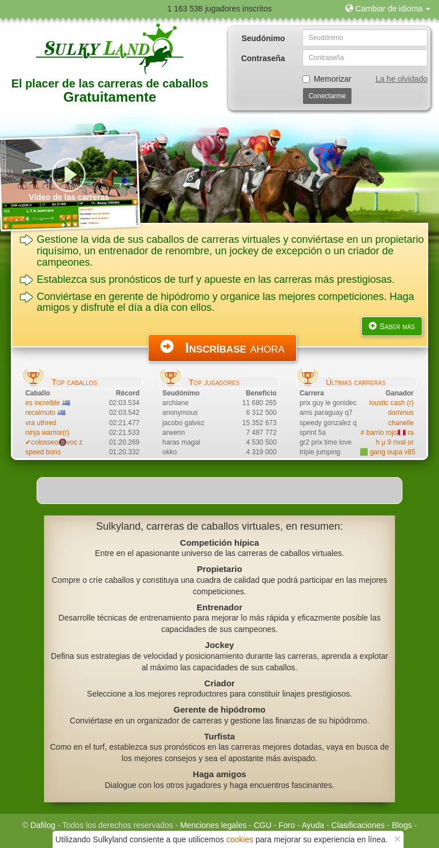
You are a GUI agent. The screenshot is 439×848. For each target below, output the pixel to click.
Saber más (392, 326)
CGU (263, 825)
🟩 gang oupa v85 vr (391, 452)
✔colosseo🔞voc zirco (59, 442)
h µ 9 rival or (394, 442)
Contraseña (263, 58)
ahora (222, 347)
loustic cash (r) (391, 403)
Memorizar (327, 78)
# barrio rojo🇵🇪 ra (387, 433)
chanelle (401, 423)
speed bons (43, 452)
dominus (400, 413)
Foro (286, 825)
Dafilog (42, 825)
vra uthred (40, 423)
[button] (387, 8)
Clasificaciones (358, 825)
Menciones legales (213, 825)
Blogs (402, 825)
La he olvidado (402, 78)
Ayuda (313, 825)
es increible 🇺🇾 (47, 403)
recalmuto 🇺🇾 (45, 413)
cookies (239, 839)
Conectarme (327, 96)
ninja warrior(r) (47, 433)
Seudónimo (263, 38)
